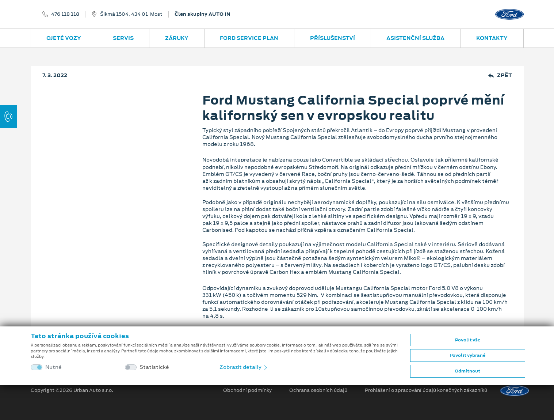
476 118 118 (65, 14)
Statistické (154, 367)
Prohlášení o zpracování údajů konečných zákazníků (426, 390)
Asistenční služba (415, 38)
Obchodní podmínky (247, 390)
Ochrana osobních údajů (318, 390)
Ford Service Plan (249, 38)
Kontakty (492, 38)
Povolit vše (467, 340)
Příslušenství (332, 38)
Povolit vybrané (467, 355)
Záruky (176, 38)
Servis (123, 38)
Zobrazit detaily (243, 367)
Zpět (500, 75)
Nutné (53, 367)
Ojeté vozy (63, 38)
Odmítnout (467, 371)
